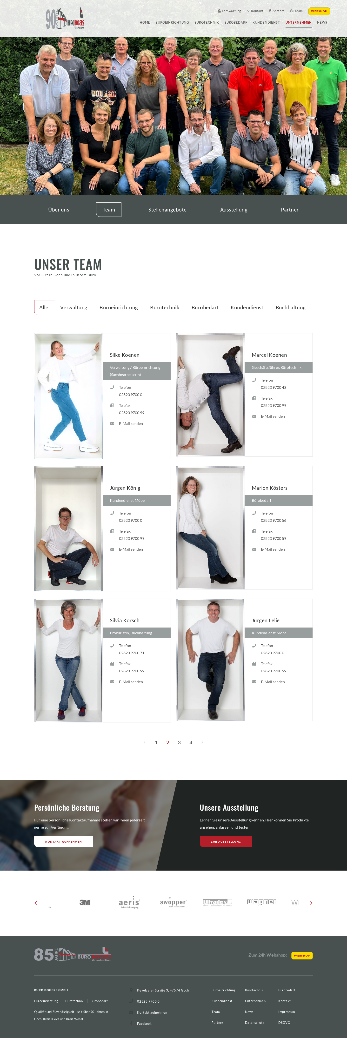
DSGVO (284, 1023)
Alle (43, 307)
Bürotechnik (206, 22)
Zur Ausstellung (226, 841)
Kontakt (255, 11)
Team (296, 11)
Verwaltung (73, 307)
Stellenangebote (167, 209)
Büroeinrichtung (172, 22)
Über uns (58, 209)
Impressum (286, 1012)
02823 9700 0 (130, 394)
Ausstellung (234, 209)
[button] (35, 904)
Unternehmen (299, 22)
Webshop (319, 11)
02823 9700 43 (273, 387)
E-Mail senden (131, 423)
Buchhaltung (291, 307)
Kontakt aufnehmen (63, 841)
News (322, 22)
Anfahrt (276, 11)
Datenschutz (254, 1023)
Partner (290, 209)
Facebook (144, 1023)
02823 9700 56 (273, 520)
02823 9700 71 (131, 652)
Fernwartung (229, 11)
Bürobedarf (236, 22)
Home (145, 22)
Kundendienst (266, 22)
